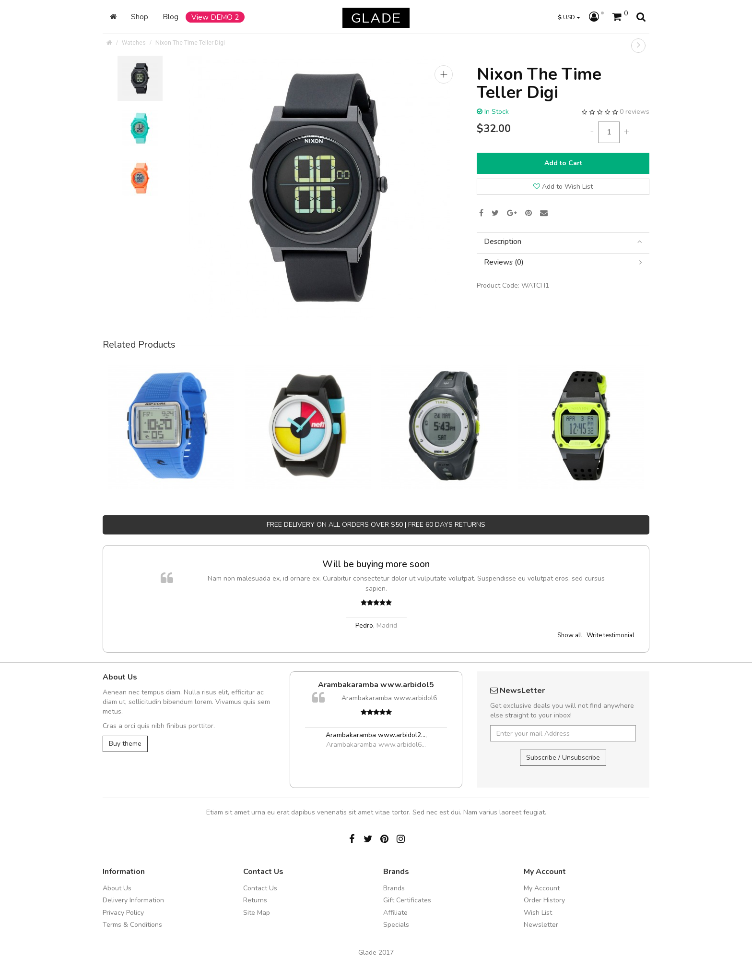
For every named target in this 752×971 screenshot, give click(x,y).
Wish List (538, 912)
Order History (544, 900)
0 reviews (634, 111)
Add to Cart (563, 163)
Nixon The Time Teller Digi (190, 42)
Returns (255, 900)
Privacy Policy (123, 912)
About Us (117, 888)
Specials (396, 924)
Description (563, 242)
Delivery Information (133, 900)
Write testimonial (610, 635)
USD (569, 17)
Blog (170, 17)
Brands (394, 888)
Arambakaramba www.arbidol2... (375, 735)
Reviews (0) (563, 262)
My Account (542, 888)
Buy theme (125, 743)
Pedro (364, 625)
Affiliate (395, 912)
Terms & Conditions (132, 924)
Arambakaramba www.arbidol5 (376, 685)
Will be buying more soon (376, 564)
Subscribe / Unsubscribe (563, 757)
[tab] (563, 242)
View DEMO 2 (215, 17)
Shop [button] (139, 17)
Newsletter (541, 924)
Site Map (256, 912)
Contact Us (260, 888)
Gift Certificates (407, 900)
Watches (134, 42)
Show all (569, 635)
